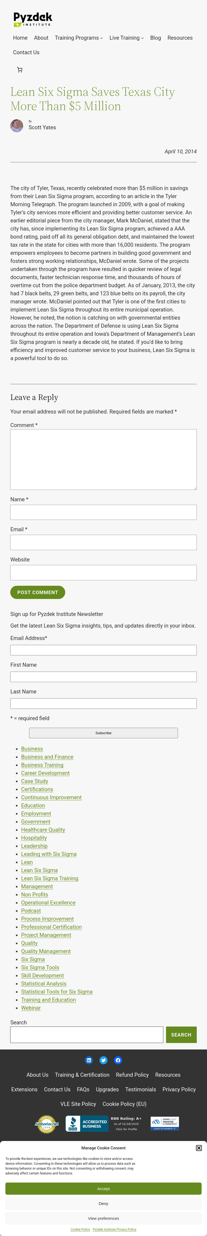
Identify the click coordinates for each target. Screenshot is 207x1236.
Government (35, 821)
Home (20, 38)
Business (32, 749)
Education (33, 805)
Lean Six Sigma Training (49, 878)
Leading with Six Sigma (49, 854)
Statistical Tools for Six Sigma (56, 991)
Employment (36, 813)
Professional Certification (51, 927)
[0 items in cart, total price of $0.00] (19, 69)
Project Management (46, 935)
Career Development (45, 773)
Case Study (34, 781)
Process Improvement (47, 919)
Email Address (28, 638)
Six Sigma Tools (40, 967)
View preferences (103, 1218)
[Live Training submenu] (142, 37)
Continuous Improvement (51, 797)
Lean (27, 862)
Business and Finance (47, 757)
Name (19, 499)
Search (18, 1022)
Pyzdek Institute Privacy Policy (114, 1229)
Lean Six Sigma (39, 870)
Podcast (31, 910)
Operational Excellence (48, 902)
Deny (103, 1203)
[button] (199, 1148)
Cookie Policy (80, 1229)
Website (20, 559)
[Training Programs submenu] (101, 37)
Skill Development (42, 975)
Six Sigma (33, 959)
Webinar (31, 1008)
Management (37, 886)
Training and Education (48, 1000)
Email (18, 529)
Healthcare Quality (43, 830)
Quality (29, 943)
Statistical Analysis (43, 983)
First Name (23, 665)
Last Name (23, 691)
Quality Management (46, 951)
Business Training (42, 765)
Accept (103, 1188)
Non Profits (34, 894)
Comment (23, 425)
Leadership (34, 846)
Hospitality (34, 838)
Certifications (37, 789)
